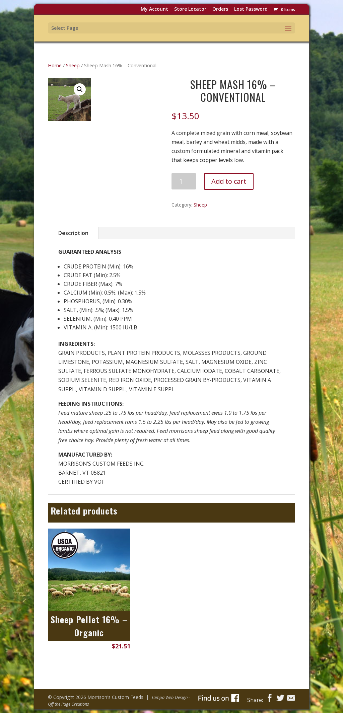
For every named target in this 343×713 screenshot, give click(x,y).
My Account (154, 9)
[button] (80, 89)
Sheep (73, 65)
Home (55, 65)
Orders (220, 9)
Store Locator (190, 9)
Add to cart (228, 181)
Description (73, 233)
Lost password (251, 9)
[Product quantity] (184, 181)
